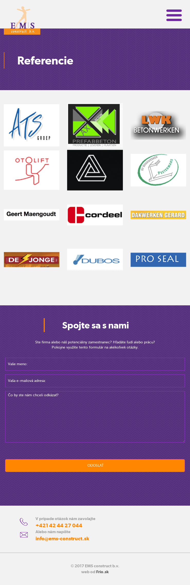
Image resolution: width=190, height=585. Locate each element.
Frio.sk (102, 571)
